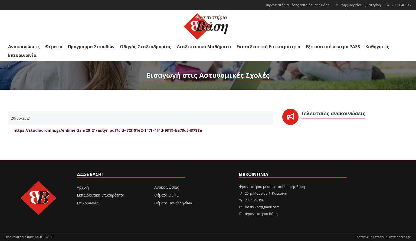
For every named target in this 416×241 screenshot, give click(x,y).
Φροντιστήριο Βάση (258, 213)
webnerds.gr (401, 237)
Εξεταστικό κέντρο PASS (333, 47)
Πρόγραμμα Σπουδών (91, 47)
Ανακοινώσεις (24, 47)
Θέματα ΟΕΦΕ (166, 195)
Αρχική (83, 187)
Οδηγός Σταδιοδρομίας (145, 47)
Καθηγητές (377, 47)
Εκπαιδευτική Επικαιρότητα (268, 47)
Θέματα (54, 47)
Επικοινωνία (22, 55)
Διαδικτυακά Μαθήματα (204, 47)
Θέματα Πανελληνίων (173, 202)
